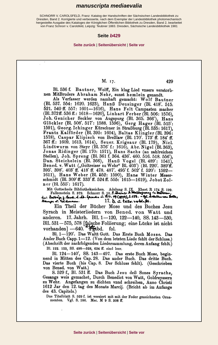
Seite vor (136, 45)
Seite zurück (84, 45)
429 (115, 35)
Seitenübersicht (112, 45)
